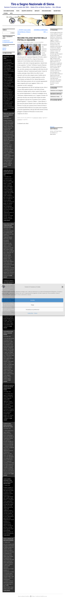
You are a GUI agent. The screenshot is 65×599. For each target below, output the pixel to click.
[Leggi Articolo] (6, 220)
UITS (11, 13)
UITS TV (4, 48)
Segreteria (57, 10)
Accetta (32, 300)
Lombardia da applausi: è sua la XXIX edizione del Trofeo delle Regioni (8, 282)
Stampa (40, 117)
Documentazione (9, 10)
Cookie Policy (30, 313)
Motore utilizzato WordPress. (24, 596)
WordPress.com (43, 596)
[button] (62, 287)
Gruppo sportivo (27, 10)
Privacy (35, 313)
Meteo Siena (52, 126)
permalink (19, 119)
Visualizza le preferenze (32, 309)
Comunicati (35, 117)
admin (31, 42)
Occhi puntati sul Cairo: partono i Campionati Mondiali (8, 333)
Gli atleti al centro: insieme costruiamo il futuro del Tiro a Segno (8, 425)
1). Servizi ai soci (6, 40)
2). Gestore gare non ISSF (7, 42)
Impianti (37, 10)
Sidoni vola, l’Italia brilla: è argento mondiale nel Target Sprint (8, 115)
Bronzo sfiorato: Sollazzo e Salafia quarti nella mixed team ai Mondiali (8, 225)
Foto (17, 10)
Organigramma (46, 10)
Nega (32, 305)
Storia (6, 13)
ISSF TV (4, 49)
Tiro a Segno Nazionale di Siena (32, 4)
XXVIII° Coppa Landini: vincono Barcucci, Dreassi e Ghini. (24, 32)
